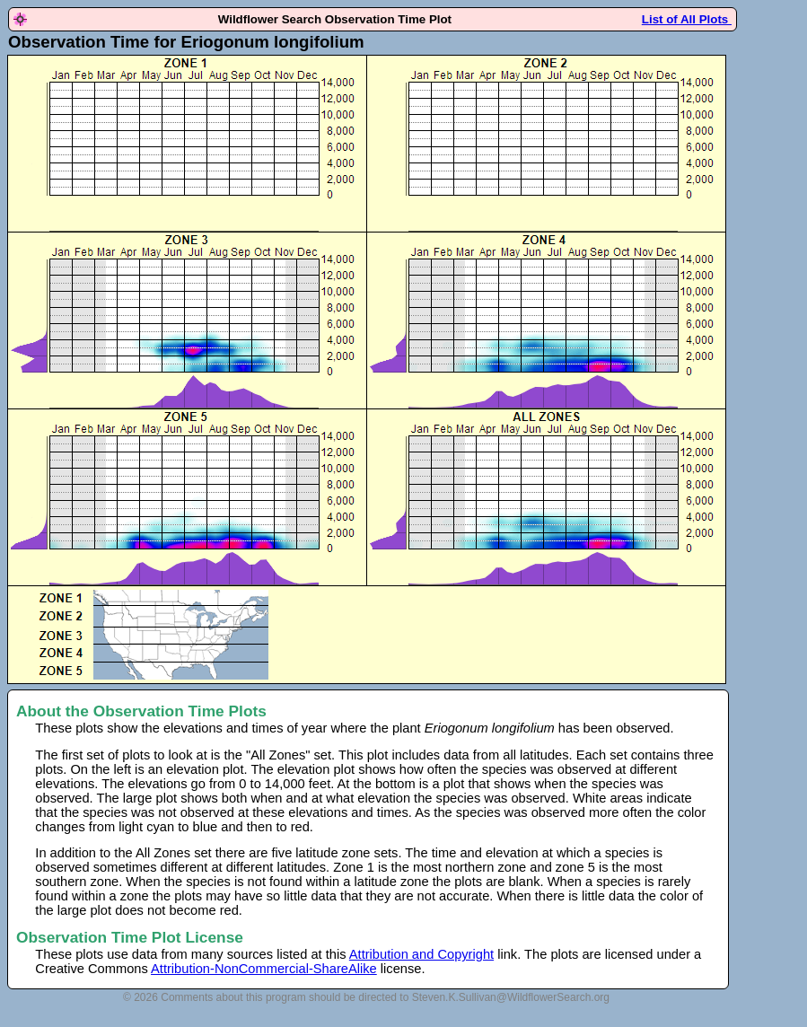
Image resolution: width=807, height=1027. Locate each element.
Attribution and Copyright (421, 954)
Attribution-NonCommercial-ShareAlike (264, 968)
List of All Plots (687, 19)
